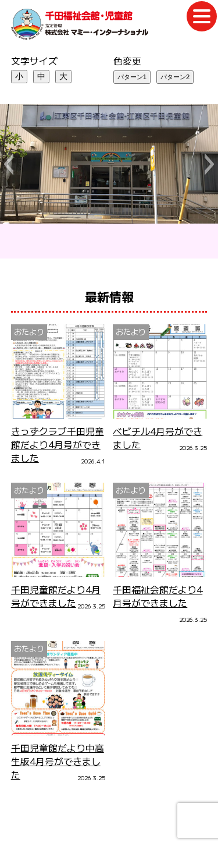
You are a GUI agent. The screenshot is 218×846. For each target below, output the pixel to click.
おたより (29, 331)
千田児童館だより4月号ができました (56, 596)
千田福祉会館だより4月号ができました (157, 596)
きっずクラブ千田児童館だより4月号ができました (57, 444)
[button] (8, 164)
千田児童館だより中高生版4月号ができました (57, 761)
